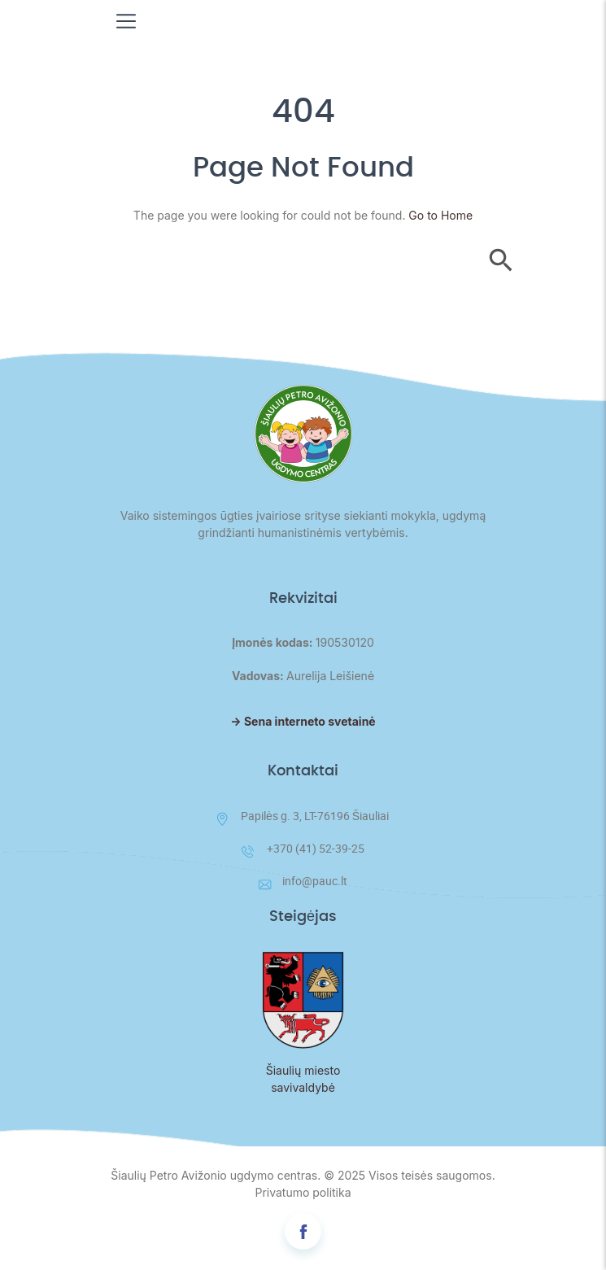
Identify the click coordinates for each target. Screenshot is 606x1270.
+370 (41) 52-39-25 (303, 849)
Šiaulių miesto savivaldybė (303, 1078)
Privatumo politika (303, 1192)
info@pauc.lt (303, 881)
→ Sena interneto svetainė (302, 721)
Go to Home (440, 215)
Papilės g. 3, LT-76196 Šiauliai (303, 817)
